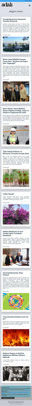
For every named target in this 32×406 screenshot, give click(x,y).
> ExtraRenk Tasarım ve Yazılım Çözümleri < (16, 403)
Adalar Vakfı (18, 402)
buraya (26, 389)
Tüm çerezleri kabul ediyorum (8, 397)
